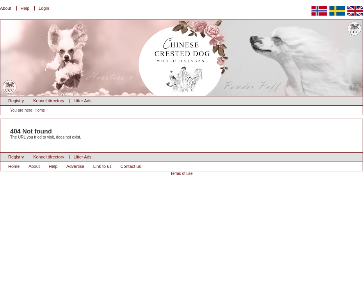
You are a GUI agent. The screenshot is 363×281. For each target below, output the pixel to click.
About (5, 8)
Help (25, 8)
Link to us (102, 166)
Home (39, 110)
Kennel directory (48, 100)
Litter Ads (82, 100)
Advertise (75, 166)
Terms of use (181, 173)
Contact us (131, 166)
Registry (16, 100)
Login (44, 8)
